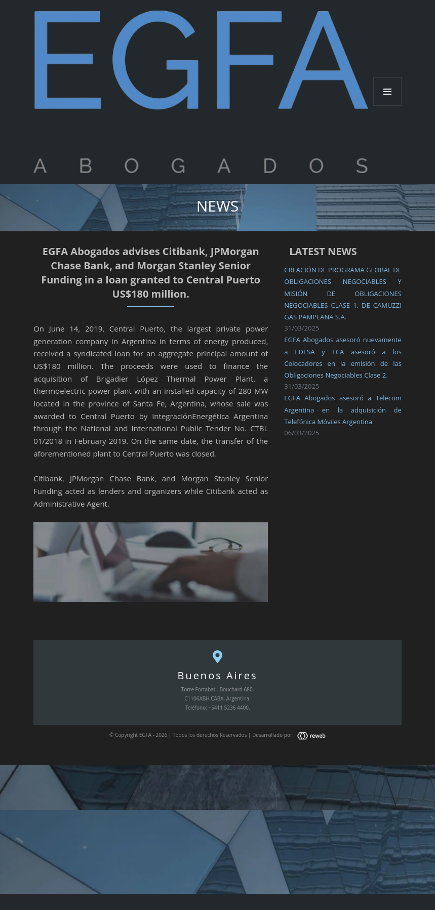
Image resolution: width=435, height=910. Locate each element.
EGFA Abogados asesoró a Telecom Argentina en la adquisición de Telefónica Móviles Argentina (343, 409)
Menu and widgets (388, 105)
